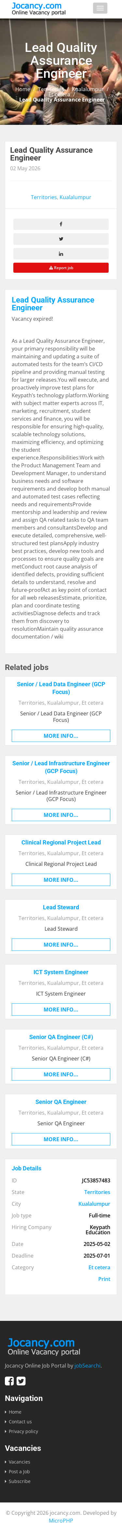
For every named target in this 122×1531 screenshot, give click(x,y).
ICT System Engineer (61, 972)
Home (22, 89)
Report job (61, 267)
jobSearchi (88, 1365)
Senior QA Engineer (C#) (61, 1037)
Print (104, 1279)
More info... (61, 735)
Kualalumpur (88, 89)
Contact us (20, 1421)
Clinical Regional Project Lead (61, 842)
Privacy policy (23, 1431)
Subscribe (20, 1481)
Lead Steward (61, 907)
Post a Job (19, 1471)
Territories (51, 89)
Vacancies (19, 1462)
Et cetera (59, 94)
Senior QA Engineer (61, 1101)
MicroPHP (61, 1520)
